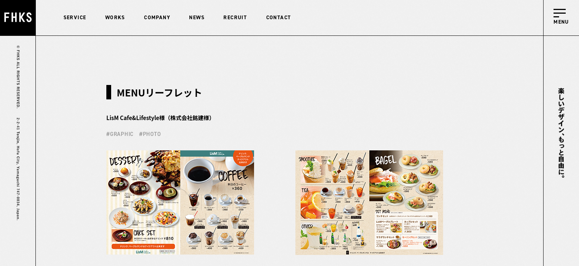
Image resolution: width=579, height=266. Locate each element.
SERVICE (75, 17)
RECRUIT (235, 17)
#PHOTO (150, 134)
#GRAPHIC (120, 134)
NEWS (197, 17)
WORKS (115, 17)
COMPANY (157, 17)
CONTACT (278, 17)
